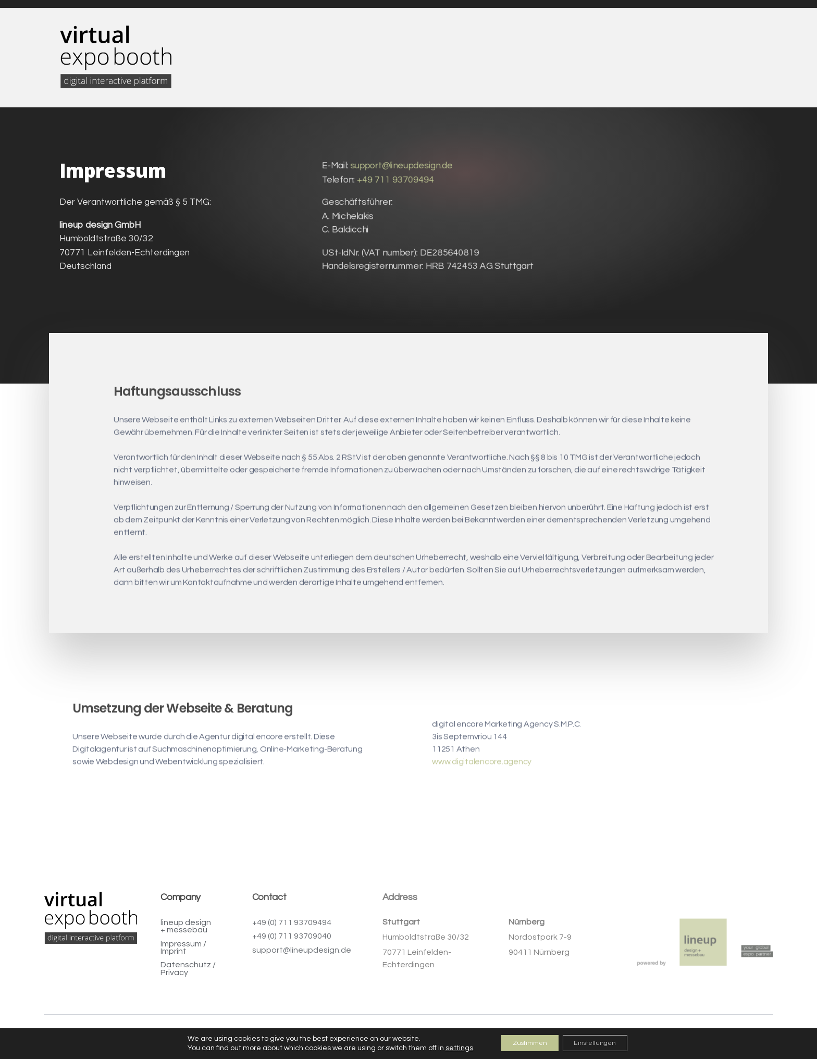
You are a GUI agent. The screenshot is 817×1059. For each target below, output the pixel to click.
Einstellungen (602, 1042)
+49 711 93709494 (395, 182)
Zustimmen (523, 1042)
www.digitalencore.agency (481, 776)
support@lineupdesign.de (400, 169)
